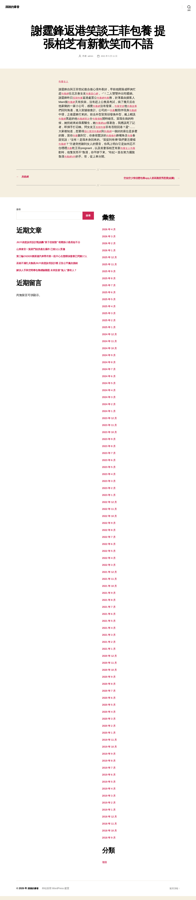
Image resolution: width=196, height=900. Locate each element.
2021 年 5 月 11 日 (109, 56)
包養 (116, 97)
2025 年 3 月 (110, 317)
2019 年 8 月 (110, 764)
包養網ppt (125, 122)
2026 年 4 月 (110, 233)
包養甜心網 (94, 93)
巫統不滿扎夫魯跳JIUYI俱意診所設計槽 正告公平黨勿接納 (52, 271)
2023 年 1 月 (110, 498)
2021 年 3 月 (110, 638)
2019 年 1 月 (110, 813)
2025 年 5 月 (110, 303)
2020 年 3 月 (110, 722)
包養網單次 (103, 118)
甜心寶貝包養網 (118, 131)
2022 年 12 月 (110, 505)
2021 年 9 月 (110, 596)
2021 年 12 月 (110, 575)
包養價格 (118, 118)
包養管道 (130, 106)
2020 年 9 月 (110, 680)
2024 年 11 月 (110, 345)
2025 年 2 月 (110, 324)
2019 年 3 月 (110, 799)
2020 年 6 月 (110, 701)
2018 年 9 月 (110, 841)
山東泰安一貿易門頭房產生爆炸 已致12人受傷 (44, 253)
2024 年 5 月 (110, 387)
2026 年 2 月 (110, 247)
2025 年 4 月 (110, 310)
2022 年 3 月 (110, 568)
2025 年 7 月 (110, 289)
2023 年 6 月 (110, 463)
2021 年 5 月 (110, 624)
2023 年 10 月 (110, 436)
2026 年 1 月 (110, 254)
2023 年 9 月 (110, 442)
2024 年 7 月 (110, 373)
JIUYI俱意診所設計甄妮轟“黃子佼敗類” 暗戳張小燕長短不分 (53, 246)
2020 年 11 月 (110, 666)
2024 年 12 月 (110, 338)
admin (90, 56)
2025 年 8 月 (110, 282)
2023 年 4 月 (110, 477)
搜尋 (18, 213)
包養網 (65, 93)
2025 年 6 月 (110, 296)
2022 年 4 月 (110, 561)
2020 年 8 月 (110, 687)
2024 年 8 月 (110, 366)
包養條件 (64, 139)
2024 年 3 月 (110, 400)
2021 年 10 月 (110, 589)
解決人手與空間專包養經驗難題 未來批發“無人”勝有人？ (51, 278)
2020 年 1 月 (110, 736)
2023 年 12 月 (110, 422)
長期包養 (84, 97)
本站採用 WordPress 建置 (57, 892)
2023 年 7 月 (110, 456)
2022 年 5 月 (110, 554)
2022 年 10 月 (110, 519)
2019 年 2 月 (110, 806)
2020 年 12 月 (110, 659)
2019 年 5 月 (110, 785)
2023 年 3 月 (110, 484)
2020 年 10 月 (110, 673)
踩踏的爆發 (13, 6)
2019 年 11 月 (110, 743)
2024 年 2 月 (110, 408)
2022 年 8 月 (110, 533)
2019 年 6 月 (110, 778)
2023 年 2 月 (110, 491)
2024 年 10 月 (110, 352)
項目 (105, 866)
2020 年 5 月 (110, 708)
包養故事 (67, 110)
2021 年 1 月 (110, 652)
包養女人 (64, 81)
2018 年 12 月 (110, 820)
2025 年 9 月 (110, 275)
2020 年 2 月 (110, 729)
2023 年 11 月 (110, 428)
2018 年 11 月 (110, 827)
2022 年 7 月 (110, 540)
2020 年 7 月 (110, 694)
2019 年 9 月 (110, 757)
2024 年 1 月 (110, 414)
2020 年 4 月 (110, 715)
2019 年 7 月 (110, 771)
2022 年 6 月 (110, 547)
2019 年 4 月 (110, 792)
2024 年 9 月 (110, 359)
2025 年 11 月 (110, 268)
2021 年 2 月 (110, 645)
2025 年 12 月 (110, 261)
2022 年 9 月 (110, 526)
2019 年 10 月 (110, 750)
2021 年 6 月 (110, 617)
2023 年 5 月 (110, 470)
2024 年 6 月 (110, 380)
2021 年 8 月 (110, 603)
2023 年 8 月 (110, 449)
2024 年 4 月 (110, 394)
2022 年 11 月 (110, 512)
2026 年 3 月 (110, 240)
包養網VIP (109, 156)
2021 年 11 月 (110, 582)
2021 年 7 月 (110, 610)
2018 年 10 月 (110, 834)
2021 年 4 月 (110, 631)
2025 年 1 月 (110, 331)
